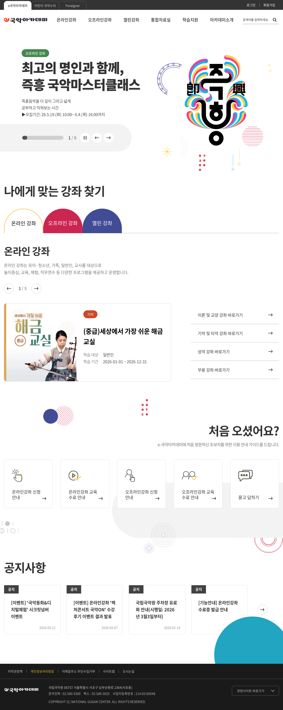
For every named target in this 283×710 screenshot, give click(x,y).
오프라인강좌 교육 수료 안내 (198, 494)
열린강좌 (131, 19)
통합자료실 (161, 19)
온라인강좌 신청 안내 (29, 494)
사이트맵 (109, 671)
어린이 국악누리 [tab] (45, 5)
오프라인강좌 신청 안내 (142, 494)
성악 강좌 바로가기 (235, 352)
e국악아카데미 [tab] (18, 5)
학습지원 (190, 19)
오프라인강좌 (100, 19)
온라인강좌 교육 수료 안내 (85, 494)
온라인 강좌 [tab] (23, 223)
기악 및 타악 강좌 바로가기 (235, 333)
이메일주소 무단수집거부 (78, 671)
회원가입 (269, 4)
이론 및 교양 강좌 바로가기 (235, 315)
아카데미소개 (221, 19)
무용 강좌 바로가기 (235, 370)
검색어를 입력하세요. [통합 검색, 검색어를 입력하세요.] (256, 19)
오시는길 (128, 671)
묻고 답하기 (255, 497)
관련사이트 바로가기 (250, 690)
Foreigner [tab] (73, 5)
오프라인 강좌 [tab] (63, 223)
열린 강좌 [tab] (102, 223)
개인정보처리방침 (42, 671)
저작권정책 (15, 671)
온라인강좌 (66, 19)
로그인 (251, 4)
